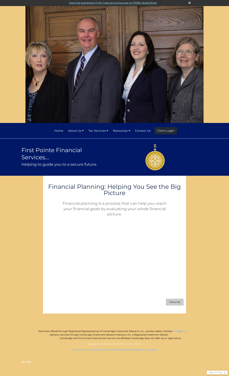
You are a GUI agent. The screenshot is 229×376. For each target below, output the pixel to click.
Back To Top (217, 372)
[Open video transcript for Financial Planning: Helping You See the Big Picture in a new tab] (175, 302)
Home (58, 131)
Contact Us (143, 131)
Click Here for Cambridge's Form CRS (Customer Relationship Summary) (115, 349)
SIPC (183, 331)
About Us (74, 131)
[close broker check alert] (189, 3)
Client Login (165, 131)
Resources (120, 131)
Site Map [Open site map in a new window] (26, 361)
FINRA (176, 331)
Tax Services (97, 131)
